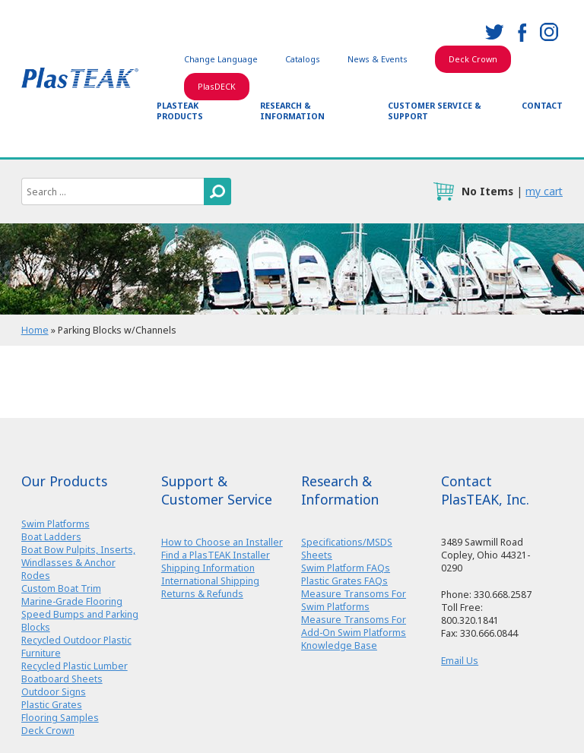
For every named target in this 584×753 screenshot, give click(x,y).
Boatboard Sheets (62, 678)
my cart (544, 191)
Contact (542, 105)
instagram (549, 32)
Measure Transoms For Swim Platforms (353, 600)
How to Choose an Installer (222, 542)
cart (443, 191)
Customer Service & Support (434, 111)
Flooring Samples (60, 717)
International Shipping (210, 580)
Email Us (459, 660)
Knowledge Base (339, 645)
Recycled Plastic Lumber (74, 666)
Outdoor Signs (53, 691)
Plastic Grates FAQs (344, 580)
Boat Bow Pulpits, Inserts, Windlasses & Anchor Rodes (78, 562)
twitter (494, 32)
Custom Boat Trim (61, 588)
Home (35, 330)
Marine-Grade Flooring (71, 601)
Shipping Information (208, 568)
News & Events (378, 59)
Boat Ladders (51, 536)
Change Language (221, 59)
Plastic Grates (51, 704)
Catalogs (302, 59)
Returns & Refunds (202, 593)
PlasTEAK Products (180, 111)
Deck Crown (473, 59)
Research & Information (292, 111)
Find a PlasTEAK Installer (215, 555)
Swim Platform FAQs (345, 568)
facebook (521, 32)
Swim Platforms (55, 523)
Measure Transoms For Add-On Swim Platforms (353, 626)
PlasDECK (217, 86)
